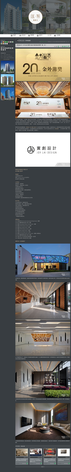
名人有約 (45, 41)
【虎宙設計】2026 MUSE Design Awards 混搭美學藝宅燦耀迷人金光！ (35, 460)
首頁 (41, 41)
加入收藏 (55, 46)
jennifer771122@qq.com (8, 56)
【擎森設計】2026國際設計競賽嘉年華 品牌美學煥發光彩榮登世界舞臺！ (49, 460)
